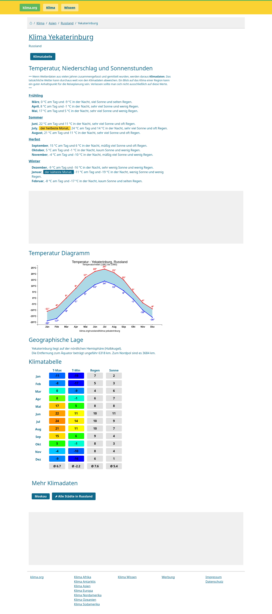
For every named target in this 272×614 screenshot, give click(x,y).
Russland (67, 23)
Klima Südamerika (87, 604)
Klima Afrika (82, 577)
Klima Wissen (127, 577)
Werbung (168, 577)
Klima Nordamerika (87, 595)
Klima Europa (83, 591)
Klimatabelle (42, 56)
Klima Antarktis (85, 581)
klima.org (30, 7)
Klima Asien (82, 586)
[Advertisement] (136, 217)
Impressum (214, 577)
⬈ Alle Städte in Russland (74, 496)
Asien (52, 23)
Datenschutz (214, 581)
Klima (40, 23)
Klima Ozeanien (85, 600)
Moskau (41, 496)
